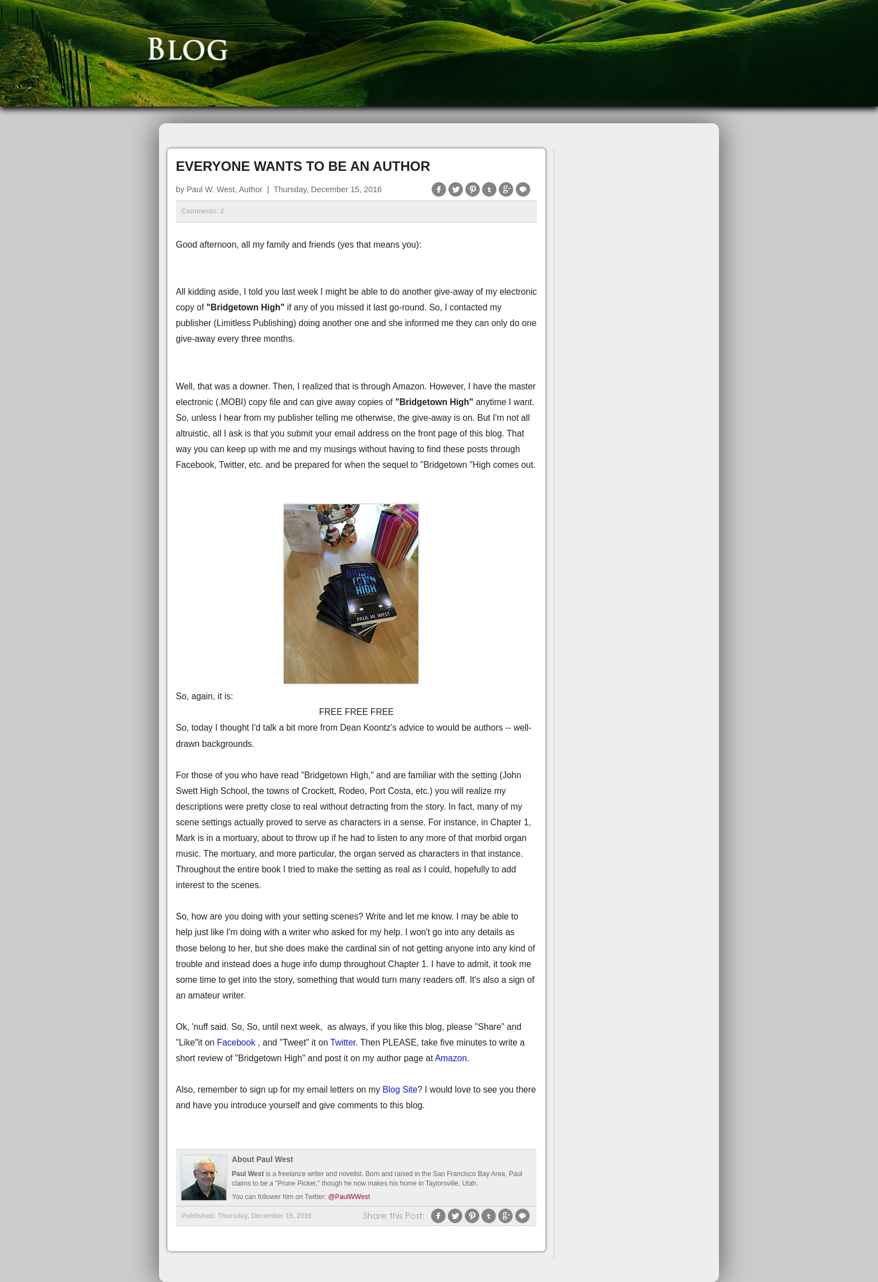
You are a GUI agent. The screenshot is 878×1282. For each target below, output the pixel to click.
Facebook (237, 1042)
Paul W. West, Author (224, 189)
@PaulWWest (349, 1197)
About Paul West (262, 1159)
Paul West (248, 1174)
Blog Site (399, 1089)
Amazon (451, 1058)
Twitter (343, 1042)
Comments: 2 (202, 211)
